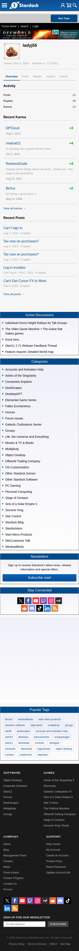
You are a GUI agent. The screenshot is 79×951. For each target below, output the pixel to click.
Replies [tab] (37, 76)
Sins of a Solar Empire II (58, 797)
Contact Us (10, 883)
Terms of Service (37, 944)
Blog (6, 849)
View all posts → (13, 294)
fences (8, 719)
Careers (8, 861)
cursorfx (39, 742)
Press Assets (11, 872)
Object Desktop (12, 780)
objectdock (36, 725)
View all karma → (14, 208)
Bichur (10, 188)
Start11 (7, 791)
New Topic (64, 18)
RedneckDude (16, 163)
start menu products (50, 719)
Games (49, 772)
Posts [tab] (25, 76)
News (6, 866)
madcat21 (13, 143)
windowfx (10, 748)
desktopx (23, 737)
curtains (9, 754)
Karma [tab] (64, 76)
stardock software (15, 725)
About (6, 844)
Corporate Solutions (15, 785)
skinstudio (23, 742)
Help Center (53, 844)
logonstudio (43, 748)
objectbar (42, 754)
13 (74, 106)
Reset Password (56, 866)
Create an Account (57, 855)
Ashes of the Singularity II (59, 780)
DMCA (53, 944)
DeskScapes (11, 802)
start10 (9, 737)
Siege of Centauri (54, 819)
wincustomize (41, 737)
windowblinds (25, 719)
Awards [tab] (50, 76)
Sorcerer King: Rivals (56, 825)
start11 (9, 742)
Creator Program (13, 878)
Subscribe (58, 924)
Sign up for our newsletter (26, 917)
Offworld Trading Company (60, 814)
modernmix (25, 754)
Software (11, 772)
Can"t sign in (12, 228)
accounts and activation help (51, 731)
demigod (54, 742)
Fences (7, 797)
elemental (26, 748)
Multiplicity (9, 808)
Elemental (50, 785)
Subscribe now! (39, 577)
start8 (8, 731)
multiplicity (53, 725)
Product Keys (54, 861)
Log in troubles (14, 267)
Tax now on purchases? (21, 241)
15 (74, 95)
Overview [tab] (11, 76)
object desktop (64, 748)
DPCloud (12, 128)
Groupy (7, 814)
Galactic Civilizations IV (58, 791)
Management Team (14, 855)
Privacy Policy (16, 944)
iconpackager (62, 737)
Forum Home (9, 26)
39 (74, 100)
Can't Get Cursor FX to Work (24, 281)
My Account (53, 849)
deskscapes (23, 731)
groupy (69, 725)
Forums (7, 889)
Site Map (65, 944)
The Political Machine (56, 808)
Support (53, 836)
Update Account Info (58, 872)
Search (24, 26)
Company (11, 836)
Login (35, 26)
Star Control (51, 802)
